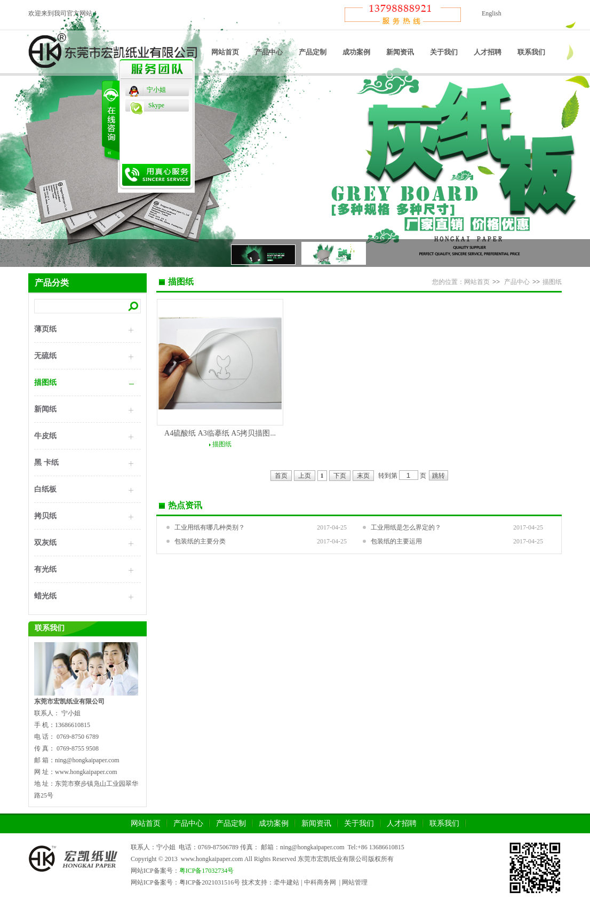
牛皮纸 (45, 436)
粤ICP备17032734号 (206, 870)
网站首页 (225, 52)
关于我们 (444, 52)
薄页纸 (45, 329)
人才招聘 (487, 52)
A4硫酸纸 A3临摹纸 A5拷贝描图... (220, 433)
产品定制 (312, 52)
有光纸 (45, 569)
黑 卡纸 (46, 463)
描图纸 (45, 382)
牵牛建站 (286, 882)
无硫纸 (45, 356)
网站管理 (355, 882)
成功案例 (356, 52)
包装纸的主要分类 (200, 541)
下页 (339, 475)
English (491, 13)
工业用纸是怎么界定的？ (406, 527)
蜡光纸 (45, 596)
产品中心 (269, 52)
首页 (281, 475)
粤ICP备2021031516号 (210, 882)
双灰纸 (45, 543)
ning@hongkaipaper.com (312, 847)
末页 (363, 475)
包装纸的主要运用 (396, 541)
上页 (304, 475)
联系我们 (531, 52)
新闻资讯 (400, 52)
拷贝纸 (45, 516)
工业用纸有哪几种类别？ (209, 527)
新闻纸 (45, 409)
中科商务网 (320, 882)
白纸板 (45, 489)
